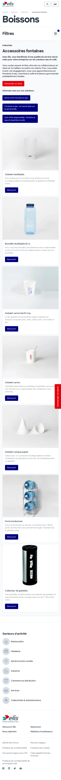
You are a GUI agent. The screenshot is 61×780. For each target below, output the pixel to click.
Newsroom (35, 727)
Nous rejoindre (9, 731)
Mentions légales (38, 743)
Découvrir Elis (9, 727)
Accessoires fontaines (39, 12)
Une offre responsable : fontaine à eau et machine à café (20, 118)
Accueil (5, 12)
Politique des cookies (40, 748)
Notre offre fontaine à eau (16, 98)
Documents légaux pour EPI (15, 753)
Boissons (14, 12)
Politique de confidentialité (14, 748)
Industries (24, 12)
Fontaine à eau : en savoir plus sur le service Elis (20, 107)
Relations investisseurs (41, 731)
